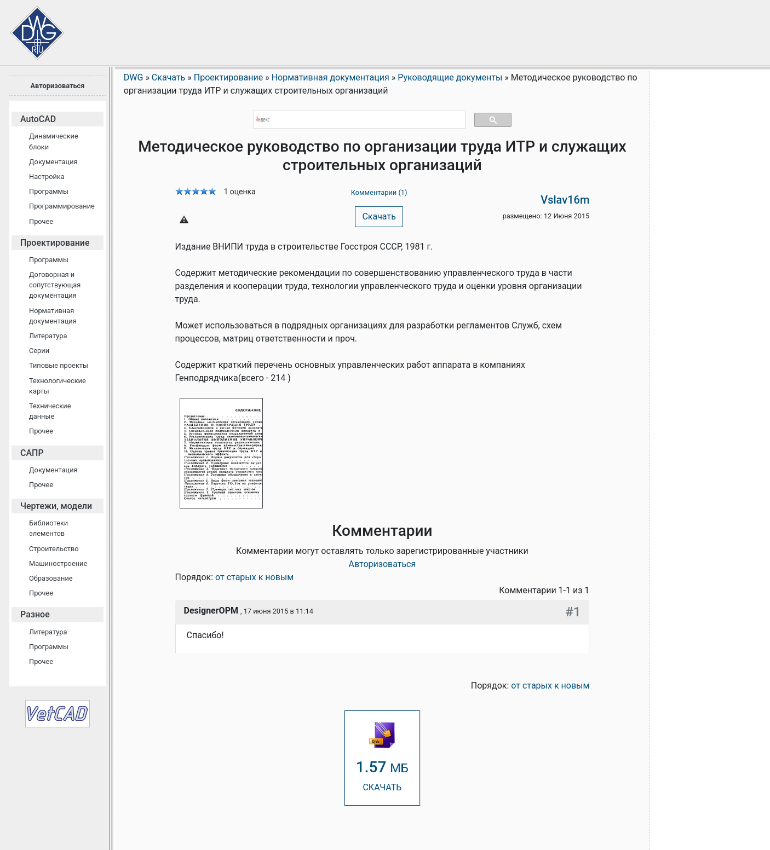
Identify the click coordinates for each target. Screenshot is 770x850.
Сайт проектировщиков (27, 27)
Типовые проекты (58, 365)
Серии (39, 350)
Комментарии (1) (379, 192)
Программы (48, 191)
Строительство (54, 549)
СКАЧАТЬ (382, 757)
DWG (133, 77)
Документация (53, 162)
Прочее (41, 221)
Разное (35, 614)
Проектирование (55, 243)
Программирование (62, 206)
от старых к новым (254, 577)
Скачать (378, 216)
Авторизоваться (57, 86)
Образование (51, 578)
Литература (48, 336)
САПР (32, 453)
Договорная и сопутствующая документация (55, 284)
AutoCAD (38, 119)
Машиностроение (58, 563)
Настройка (47, 176)
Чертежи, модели (56, 506)
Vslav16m (565, 199)
